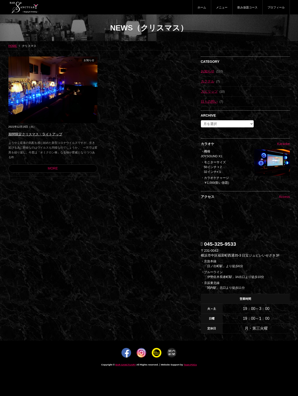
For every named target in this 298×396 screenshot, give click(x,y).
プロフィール (276, 7)
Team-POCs (190, 364)
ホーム (201, 7)
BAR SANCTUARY (125, 364)
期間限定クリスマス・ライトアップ (35, 134)
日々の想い (209, 101)
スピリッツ (209, 91)
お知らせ (89, 60)
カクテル (207, 81)
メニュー (222, 7)
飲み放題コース (247, 7)
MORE (53, 168)
